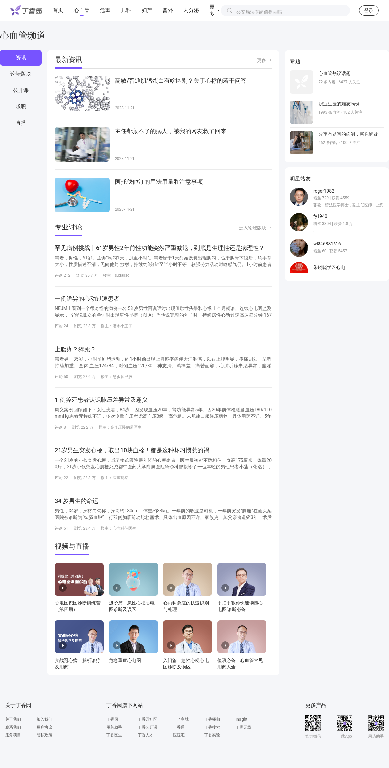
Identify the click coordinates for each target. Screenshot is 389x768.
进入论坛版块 (252, 227)
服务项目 (13, 735)
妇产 (147, 10)
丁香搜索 (212, 727)
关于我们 (13, 719)
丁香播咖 (212, 719)
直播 (21, 123)
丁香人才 (145, 735)
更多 (261, 60)
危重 (105, 10)
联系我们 (13, 727)
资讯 (21, 58)
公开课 (21, 90)
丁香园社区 (147, 719)
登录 (368, 10)
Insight (241, 719)
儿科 (126, 10)
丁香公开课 (147, 727)
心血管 (81, 10)
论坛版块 (20, 74)
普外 (168, 10)
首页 (58, 10)
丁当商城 (181, 719)
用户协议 (44, 727)
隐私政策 (44, 735)
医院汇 (179, 735)
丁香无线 (243, 727)
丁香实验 (212, 735)
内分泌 (191, 10)
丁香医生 (114, 735)
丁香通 (179, 727)
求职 (21, 106)
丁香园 (112, 719)
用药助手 (114, 727)
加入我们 (44, 719)
